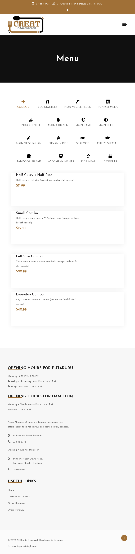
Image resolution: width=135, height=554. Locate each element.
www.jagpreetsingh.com (24, 546)
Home (11, 490)
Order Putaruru (16, 510)
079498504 (19, 469)
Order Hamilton (16, 503)
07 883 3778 (19, 442)
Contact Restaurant (19, 497)
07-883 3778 (43, 4)
